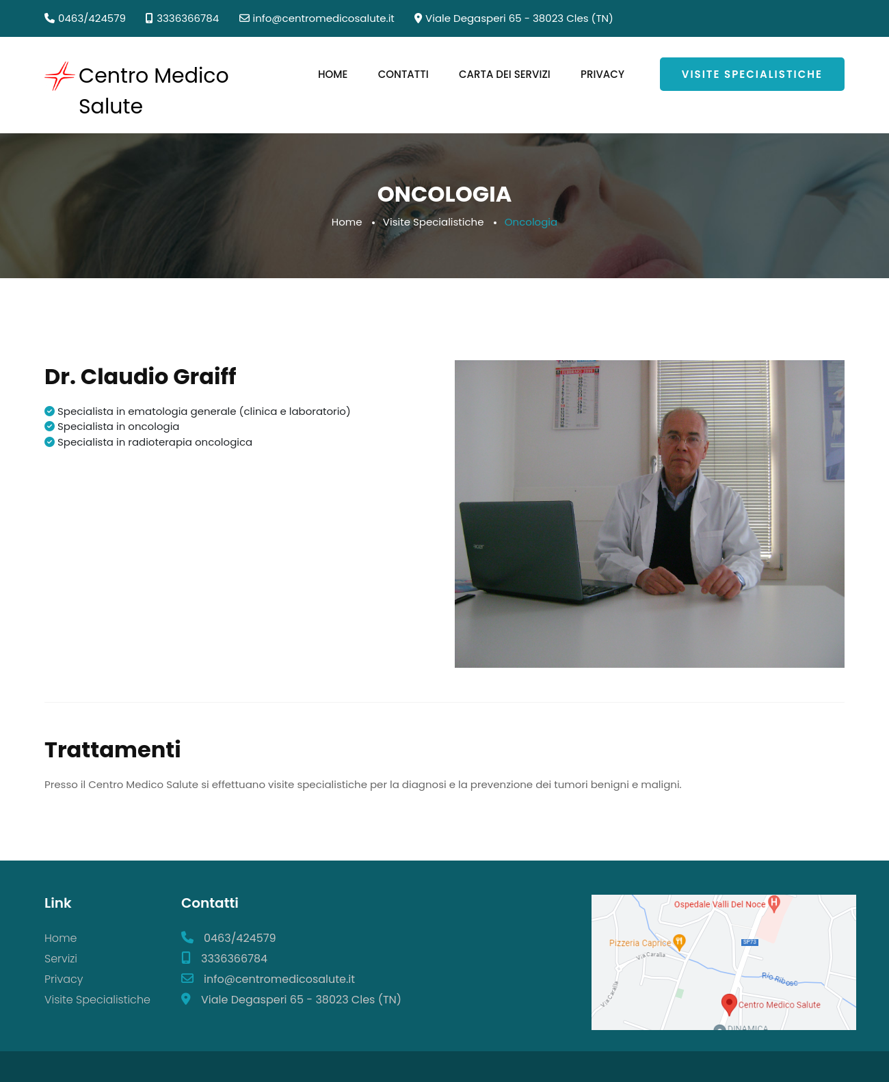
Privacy (602, 74)
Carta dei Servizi (504, 74)
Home (332, 74)
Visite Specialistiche (752, 74)
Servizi (60, 958)
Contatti (403, 74)
